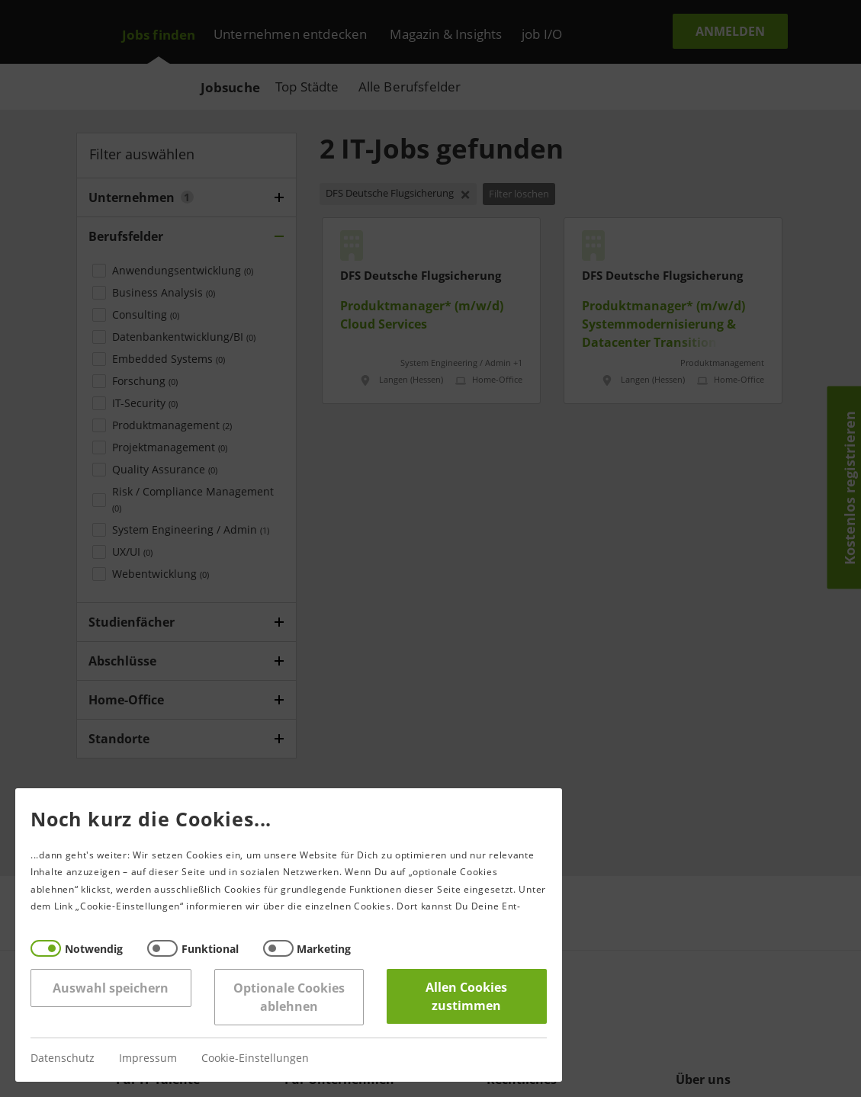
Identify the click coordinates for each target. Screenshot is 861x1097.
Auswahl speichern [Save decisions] (109, 988)
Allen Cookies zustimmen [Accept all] (465, 996)
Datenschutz (61, 1058)
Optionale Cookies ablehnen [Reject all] (286, 997)
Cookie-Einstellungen (253, 1058)
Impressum (146, 1058)
